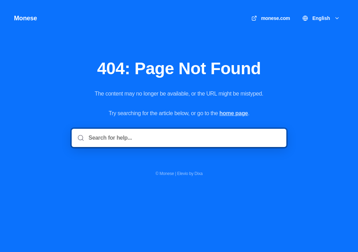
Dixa (198, 173)
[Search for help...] (184, 138)
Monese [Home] (25, 18)
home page (234, 113)
